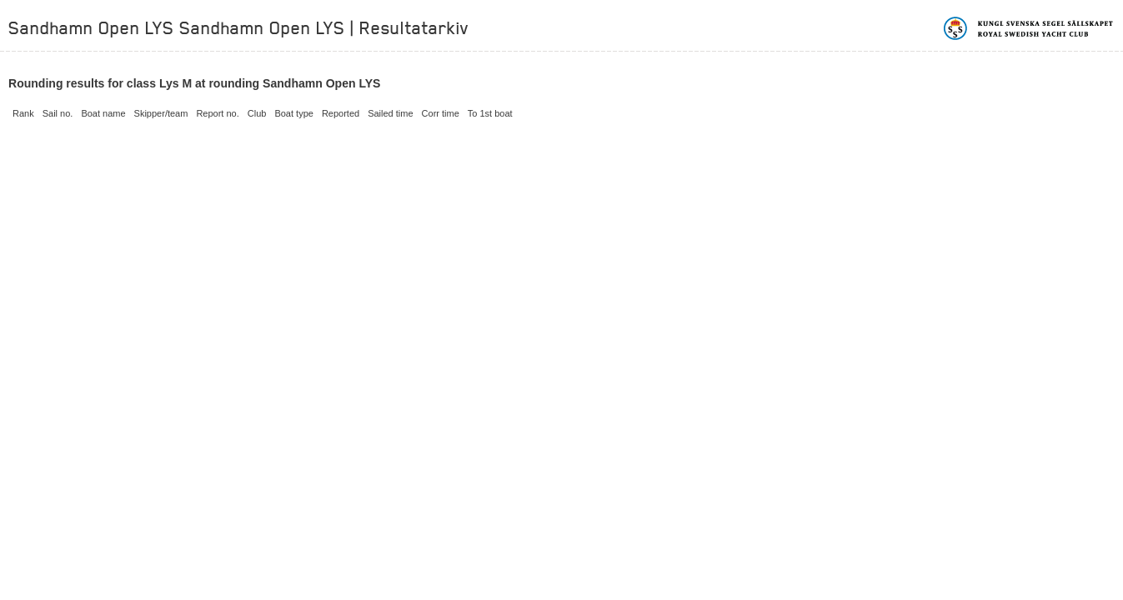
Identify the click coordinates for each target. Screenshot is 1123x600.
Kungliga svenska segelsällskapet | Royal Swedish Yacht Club (1029, 28)
